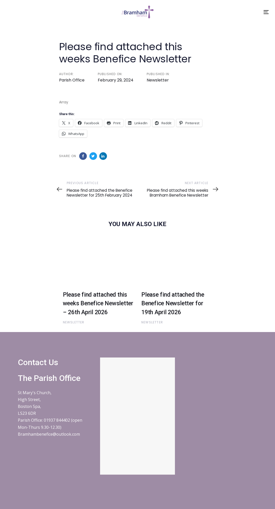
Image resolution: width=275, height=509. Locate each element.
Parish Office (72, 80)
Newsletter (158, 80)
